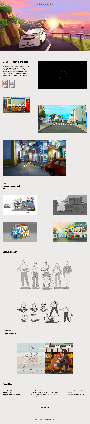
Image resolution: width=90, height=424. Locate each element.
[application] (45, 358)
